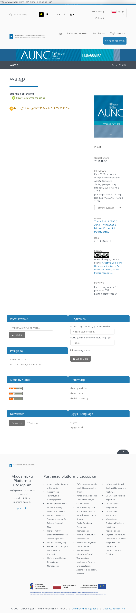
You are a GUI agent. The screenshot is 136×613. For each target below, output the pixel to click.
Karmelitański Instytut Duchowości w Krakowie (57, 550)
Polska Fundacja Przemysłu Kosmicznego (84, 527)
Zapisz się (17, 423)
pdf (99, 147)
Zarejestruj (98, 11)
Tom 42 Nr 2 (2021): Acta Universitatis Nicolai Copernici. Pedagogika (106, 226)
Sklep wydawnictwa (114, 608)
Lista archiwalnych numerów (25, 364)
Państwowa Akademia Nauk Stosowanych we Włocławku (86, 499)
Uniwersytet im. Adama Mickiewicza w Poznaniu (86, 570)
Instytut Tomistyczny (56, 542)
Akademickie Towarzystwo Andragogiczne (54, 496)
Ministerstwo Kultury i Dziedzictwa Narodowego (57, 562)
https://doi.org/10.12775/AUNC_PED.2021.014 (42, 108)
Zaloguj (99, 17)
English (74, 422)
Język (118, 13)
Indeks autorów (17, 359)
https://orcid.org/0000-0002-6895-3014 (31, 98)
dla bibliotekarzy (79, 398)
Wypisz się (32, 423)
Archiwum (98, 33)
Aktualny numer (77, 33)
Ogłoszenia (117, 33)
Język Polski (77, 427)
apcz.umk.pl (22, 508)
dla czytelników (78, 388)
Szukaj (18, 335)
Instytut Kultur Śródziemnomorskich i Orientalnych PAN (57, 534)
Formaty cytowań (105, 207)
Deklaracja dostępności (85, 608)
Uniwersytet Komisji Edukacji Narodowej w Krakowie (116, 488)
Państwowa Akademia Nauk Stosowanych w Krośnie (86, 488)
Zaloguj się (82, 358)
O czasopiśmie (115, 41)
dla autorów (76, 393)
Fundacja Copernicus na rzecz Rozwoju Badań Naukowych (56, 507)
